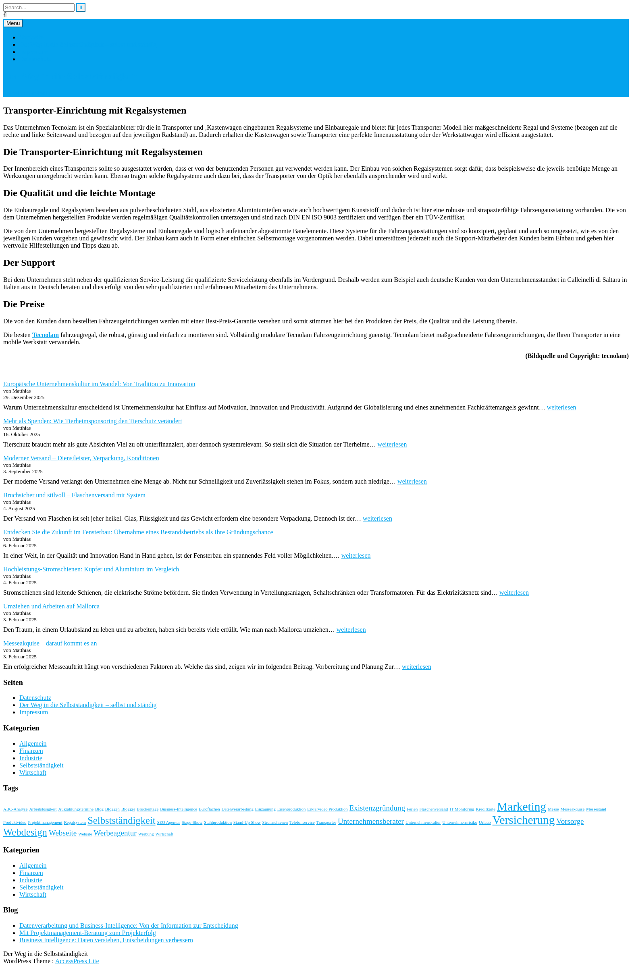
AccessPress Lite (77, 961)
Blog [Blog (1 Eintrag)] (99, 809)
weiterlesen (561, 407)
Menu (13, 23)
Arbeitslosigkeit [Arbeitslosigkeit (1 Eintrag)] (42, 809)
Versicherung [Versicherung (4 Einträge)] (524, 819)
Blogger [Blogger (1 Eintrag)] (128, 809)
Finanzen (31, 750)
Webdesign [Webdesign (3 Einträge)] (25, 832)
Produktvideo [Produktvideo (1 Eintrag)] (14, 822)
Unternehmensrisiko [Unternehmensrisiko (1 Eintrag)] (460, 822)
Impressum (33, 51)
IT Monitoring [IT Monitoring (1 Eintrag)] (461, 809)
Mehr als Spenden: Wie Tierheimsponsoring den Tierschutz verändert (92, 421)
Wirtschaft (32, 772)
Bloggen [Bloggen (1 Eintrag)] (112, 809)
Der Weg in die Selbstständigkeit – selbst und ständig (88, 44)
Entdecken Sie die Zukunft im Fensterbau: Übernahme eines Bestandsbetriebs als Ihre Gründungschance (138, 532)
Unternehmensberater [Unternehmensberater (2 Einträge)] (371, 821)
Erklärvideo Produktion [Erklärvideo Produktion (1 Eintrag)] (327, 809)
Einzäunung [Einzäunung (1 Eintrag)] (265, 809)
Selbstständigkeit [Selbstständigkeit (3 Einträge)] (121, 820)
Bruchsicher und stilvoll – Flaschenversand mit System (74, 495)
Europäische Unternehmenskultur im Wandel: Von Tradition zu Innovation (99, 384)
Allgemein (33, 743)
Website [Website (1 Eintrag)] (85, 834)
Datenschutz (35, 59)
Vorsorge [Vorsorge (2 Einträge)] (570, 821)
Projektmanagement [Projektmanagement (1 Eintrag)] (45, 822)
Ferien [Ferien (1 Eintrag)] (412, 809)
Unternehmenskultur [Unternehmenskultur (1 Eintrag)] (423, 822)
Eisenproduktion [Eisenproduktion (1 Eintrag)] (291, 809)
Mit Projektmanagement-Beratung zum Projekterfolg (87, 932)
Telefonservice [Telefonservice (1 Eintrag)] (302, 822)
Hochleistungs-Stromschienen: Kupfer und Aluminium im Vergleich (91, 569)
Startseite (31, 37)
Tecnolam (45, 334)
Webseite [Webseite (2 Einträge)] (63, 833)
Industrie (30, 758)
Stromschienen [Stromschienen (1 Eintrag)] (275, 822)
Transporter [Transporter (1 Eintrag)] (326, 822)
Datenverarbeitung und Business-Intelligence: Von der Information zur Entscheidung (128, 925)
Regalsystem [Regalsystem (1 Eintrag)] (75, 822)
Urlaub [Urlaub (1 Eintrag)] (485, 822)
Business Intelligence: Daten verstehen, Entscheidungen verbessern (106, 940)
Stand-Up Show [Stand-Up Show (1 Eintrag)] (247, 822)
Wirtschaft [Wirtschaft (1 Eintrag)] (165, 834)
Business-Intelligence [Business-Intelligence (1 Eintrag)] (178, 809)
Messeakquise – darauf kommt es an (50, 643)
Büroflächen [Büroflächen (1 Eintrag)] (209, 809)
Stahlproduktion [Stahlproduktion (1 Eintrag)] (218, 822)
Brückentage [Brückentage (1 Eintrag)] (147, 809)
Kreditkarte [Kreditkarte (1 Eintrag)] (486, 809)
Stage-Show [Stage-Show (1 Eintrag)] (192, 822)
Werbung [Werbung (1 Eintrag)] (146, 834)
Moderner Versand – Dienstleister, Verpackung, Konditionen (81, 458)
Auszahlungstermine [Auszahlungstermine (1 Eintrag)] (76, 809)
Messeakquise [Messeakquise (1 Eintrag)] (572, 809)
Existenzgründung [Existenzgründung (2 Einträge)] (377, 808)
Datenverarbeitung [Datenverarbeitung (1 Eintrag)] (238, 809)
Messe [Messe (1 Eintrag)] (553, 809)
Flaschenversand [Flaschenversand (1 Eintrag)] (433, 809)
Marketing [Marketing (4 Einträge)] (521, 806)
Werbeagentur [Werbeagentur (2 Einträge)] (115, 833)
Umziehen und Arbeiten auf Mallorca (51, 606)
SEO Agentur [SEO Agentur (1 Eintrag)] (168, 822)
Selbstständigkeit (41, 765)
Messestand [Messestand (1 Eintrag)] (596, 809)
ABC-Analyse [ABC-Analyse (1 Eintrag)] (15, 809)
